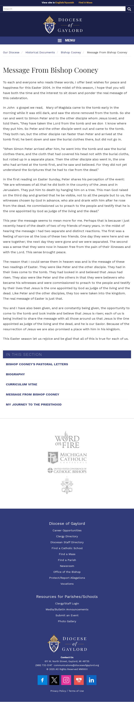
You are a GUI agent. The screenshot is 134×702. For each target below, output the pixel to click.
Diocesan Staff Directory (67, 542)
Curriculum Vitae (21, 384)
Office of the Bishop (67, 571)
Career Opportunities (67, 530)
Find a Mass (67, 554)
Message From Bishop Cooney (32, 394)
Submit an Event (67, 615)
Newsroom (67, 565)
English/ (60, 2)
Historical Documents (40, 52)
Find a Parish (67, 560)
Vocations (67, 583)
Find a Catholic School (67, 548)
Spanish (69, 2)
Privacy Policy (58, 691)
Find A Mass (85, 2)
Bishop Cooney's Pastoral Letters (37, 364)
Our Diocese (11, 52)
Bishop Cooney (71, 52)
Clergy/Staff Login (67, 603)
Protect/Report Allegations (67, 577)
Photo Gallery (67, 621)
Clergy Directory (67, 536)
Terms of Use (76, 691)
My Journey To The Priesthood (33, 404)
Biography (15, 374)
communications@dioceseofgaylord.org (76, 665)
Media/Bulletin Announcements (67, 609)
